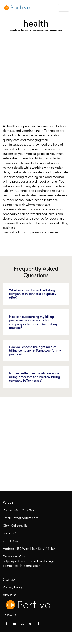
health (36, 443)
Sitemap (9, 579)
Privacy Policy (13, 587)
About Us (9, 595)
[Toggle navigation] (63, 8)
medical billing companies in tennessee (36, 83)
